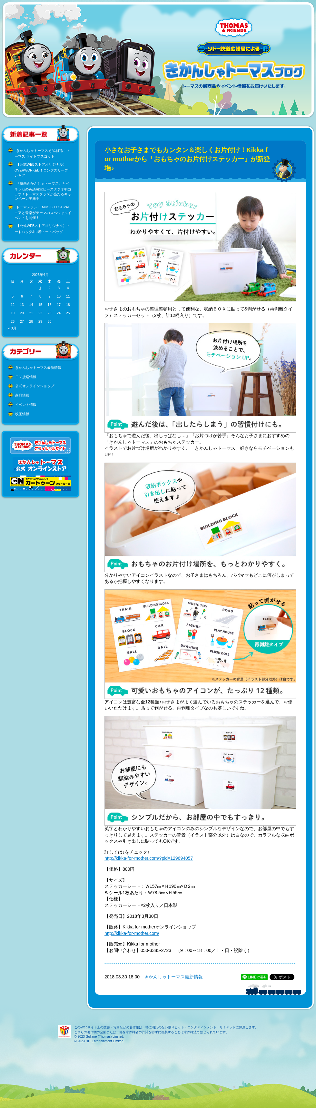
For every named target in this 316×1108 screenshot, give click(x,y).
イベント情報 (25, 405)
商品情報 (22, 395)
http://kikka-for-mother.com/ (131, 933)
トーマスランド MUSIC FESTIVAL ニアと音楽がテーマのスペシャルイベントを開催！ (43, 212)
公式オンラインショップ (34, 386)
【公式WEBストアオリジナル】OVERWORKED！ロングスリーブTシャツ (42, 169)
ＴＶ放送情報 (25, 377)
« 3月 (12, 328)
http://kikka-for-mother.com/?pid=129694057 (148, 858)
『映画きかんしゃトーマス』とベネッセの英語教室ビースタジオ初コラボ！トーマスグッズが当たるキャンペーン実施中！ (43, 191)
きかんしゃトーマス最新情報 (38, 367)
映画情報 (22, 414)
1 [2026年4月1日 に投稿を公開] (40, 288)
